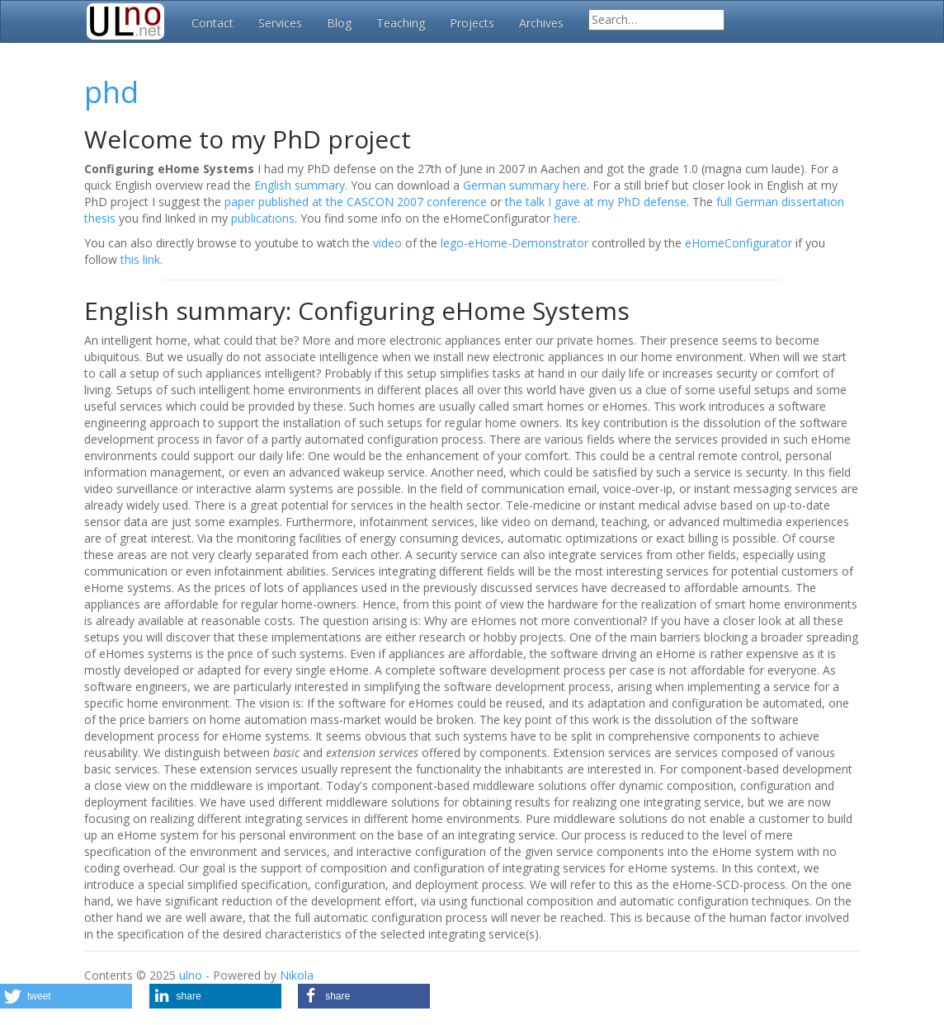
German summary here (525, 185)
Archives (541, 23)
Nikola (297, 975)
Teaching (400, 23)
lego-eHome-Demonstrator (514, 243)
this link (140, 259)
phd (111, 92)
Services (280, 23)
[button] (66, 996)
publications (263, 218)
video (387, 243)
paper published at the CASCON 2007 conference (355, 201)
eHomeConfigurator (738, 243)
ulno (190, 975)
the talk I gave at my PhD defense (596, 201)
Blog (339, 23)
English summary (299, 185)
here (566, 218)
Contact (212, 23)
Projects (472, 23)
